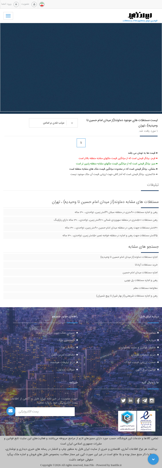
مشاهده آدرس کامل (63, 354)
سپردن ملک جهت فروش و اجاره (56, 332)
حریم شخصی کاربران (143, 354)
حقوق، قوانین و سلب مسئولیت (137, 347)
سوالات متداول (66, 369)
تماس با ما (149, 332)
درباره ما (151, 340)
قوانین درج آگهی (146, 369)
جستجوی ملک (66, 340)
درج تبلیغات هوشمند (62, 362)
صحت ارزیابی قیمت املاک (140, 362)
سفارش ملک (67, 347)
